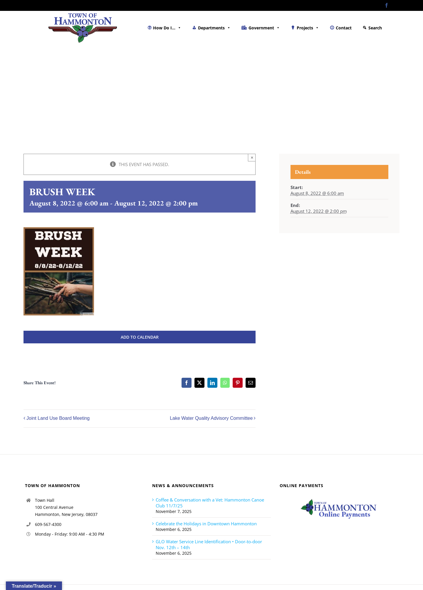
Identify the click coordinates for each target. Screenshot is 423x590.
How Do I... (167, 28)
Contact (344, 28)
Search (375, 28)
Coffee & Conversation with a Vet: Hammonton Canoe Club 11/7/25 (210, 503)
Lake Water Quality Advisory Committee (211, 418)
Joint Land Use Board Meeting (58, 418)
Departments (214, 28)
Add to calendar (140, 337)
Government (264, 28)
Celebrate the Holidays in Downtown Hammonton (206, 524)
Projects (308, 28)
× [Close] (252, 157)
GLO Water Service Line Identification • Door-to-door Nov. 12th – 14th (209, 544)
